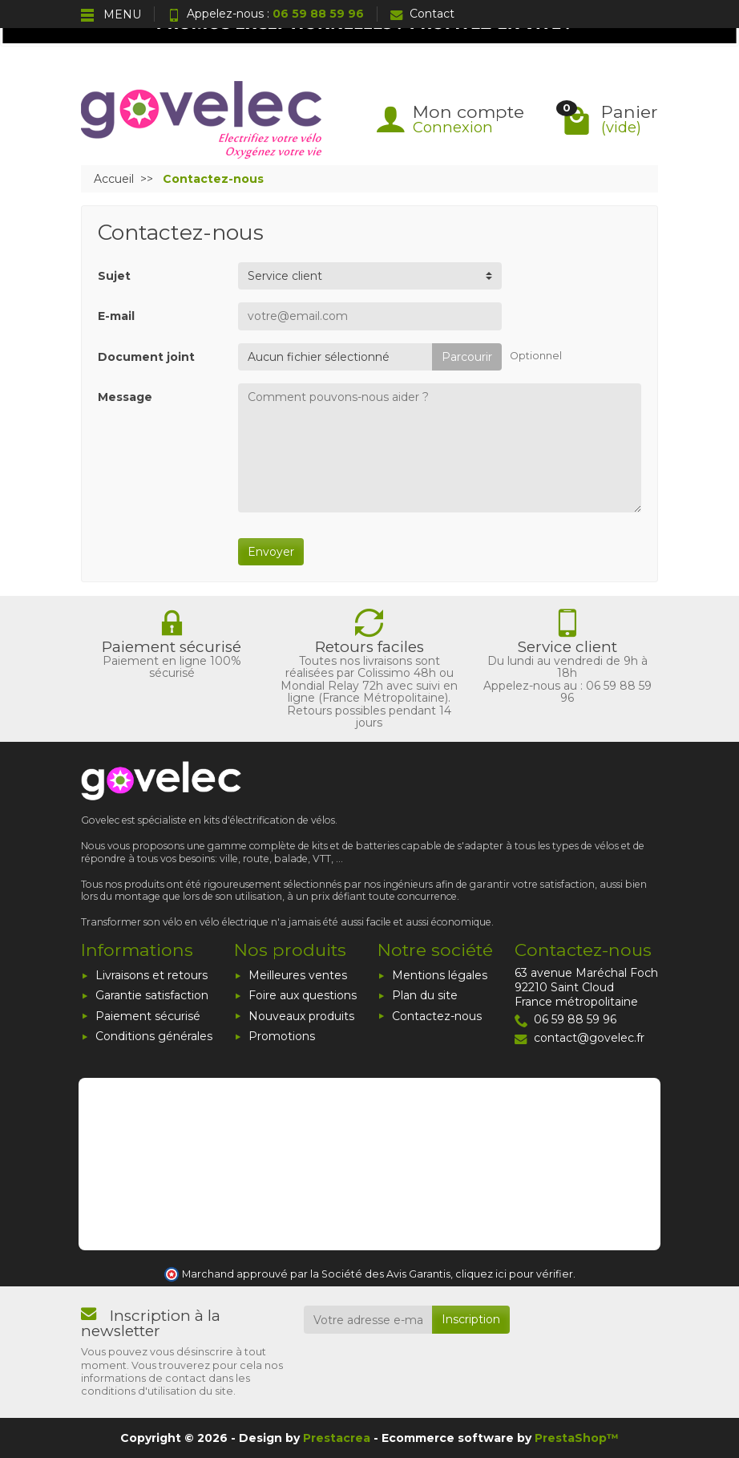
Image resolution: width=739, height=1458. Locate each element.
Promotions (281, 1036)
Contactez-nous (437, 1016)
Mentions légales (439, 975)
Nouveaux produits (301, 1016)
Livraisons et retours (151, 975)
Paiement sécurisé (147, 1016)
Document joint (146, 357)
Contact (422, 13)
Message (125, 397)
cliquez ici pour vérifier (514, 1274)
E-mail (116, 316)
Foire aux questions (302, 995)
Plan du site (425, 995)
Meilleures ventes (297, 975)
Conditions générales (153, 1036)
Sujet (114, 276)
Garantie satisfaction (151, 995)
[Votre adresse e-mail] (368, 1319)
